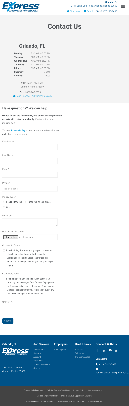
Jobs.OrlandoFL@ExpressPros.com (34, 96)
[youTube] (110, 350)
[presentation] (24, 310)
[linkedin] (104, 350)
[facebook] (98, 350)
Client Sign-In (60, 349)
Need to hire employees (39, 201)
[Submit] (7, 321)
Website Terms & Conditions (58, 390)
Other (8, 207)
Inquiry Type (9, 197)
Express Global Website (33, 390)
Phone (6, 183)
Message (7, 215)
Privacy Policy (18, 130)
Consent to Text (10, 273)
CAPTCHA (7, 302)
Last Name (8, 155)
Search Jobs (38, 349)
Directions (75, 11)
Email (90, 11)
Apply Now (38, 360)
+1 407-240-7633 (108, 11)
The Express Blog (82, 357)
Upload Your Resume (12, 231)
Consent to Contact (12, 245)
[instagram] (116, 350)
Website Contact (95, 390)
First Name (8, 141)
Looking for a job (14, 201)
